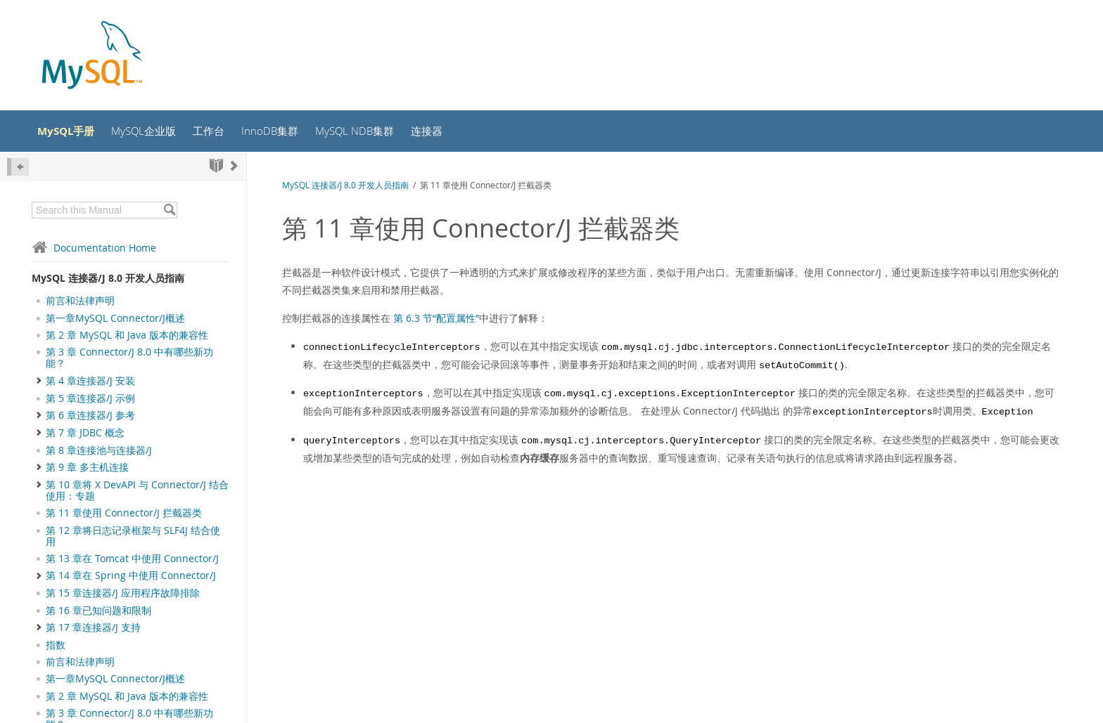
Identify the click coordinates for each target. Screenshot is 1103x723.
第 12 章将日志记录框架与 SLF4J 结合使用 (133, 540)
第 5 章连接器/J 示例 (90, 402)
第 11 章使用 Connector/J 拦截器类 (124, 517)
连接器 (450, 133)
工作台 (223, 133)
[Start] (216, 169)
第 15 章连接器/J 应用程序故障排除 (123, 597)
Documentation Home (94, 251)
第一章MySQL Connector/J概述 (115, 321)
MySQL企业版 (154, 133)
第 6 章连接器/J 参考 (90, 418)
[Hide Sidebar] (18, 170)
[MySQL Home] (92, 57)
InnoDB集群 (286, 133)
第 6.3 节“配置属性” (436, 322)
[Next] (234, 169)
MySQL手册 (72, 133)
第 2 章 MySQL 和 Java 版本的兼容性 (127, 338)
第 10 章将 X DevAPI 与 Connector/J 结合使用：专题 (137, 494)
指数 (55, 648)
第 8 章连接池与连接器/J (99, 454)
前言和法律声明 (80, 305)
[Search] (169, 213)
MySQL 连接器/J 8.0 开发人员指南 (108, 281)
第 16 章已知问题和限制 (98, 614)
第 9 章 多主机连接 (87, 470)
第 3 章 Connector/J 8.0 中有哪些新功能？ (129, 362)
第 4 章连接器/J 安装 (90, 384)
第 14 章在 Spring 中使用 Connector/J (131, 579)
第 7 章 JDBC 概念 (85, 436)
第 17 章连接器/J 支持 (93, 631)
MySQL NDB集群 (374, 133)
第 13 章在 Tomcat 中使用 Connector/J (132, 562)
